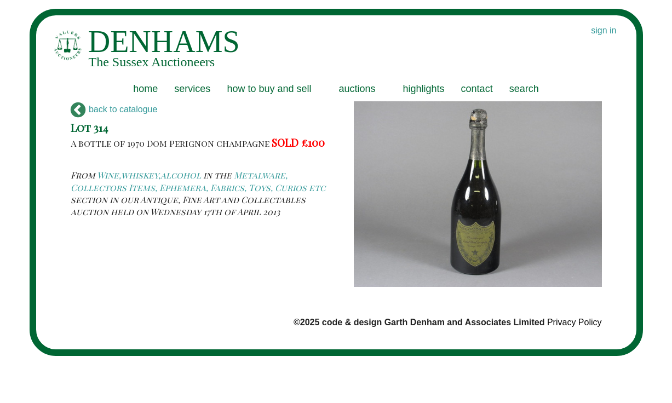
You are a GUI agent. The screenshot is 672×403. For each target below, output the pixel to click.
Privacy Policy (574, 322)
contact (477, 88)
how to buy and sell (269, 88)
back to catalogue (114, 109)
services (192, 88)
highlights (424, 88)
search (524, 88)
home (145, 88)
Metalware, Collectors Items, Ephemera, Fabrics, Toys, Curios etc (198, 181)
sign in (603, 30)
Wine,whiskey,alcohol (149, 175)
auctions (356, 88)
